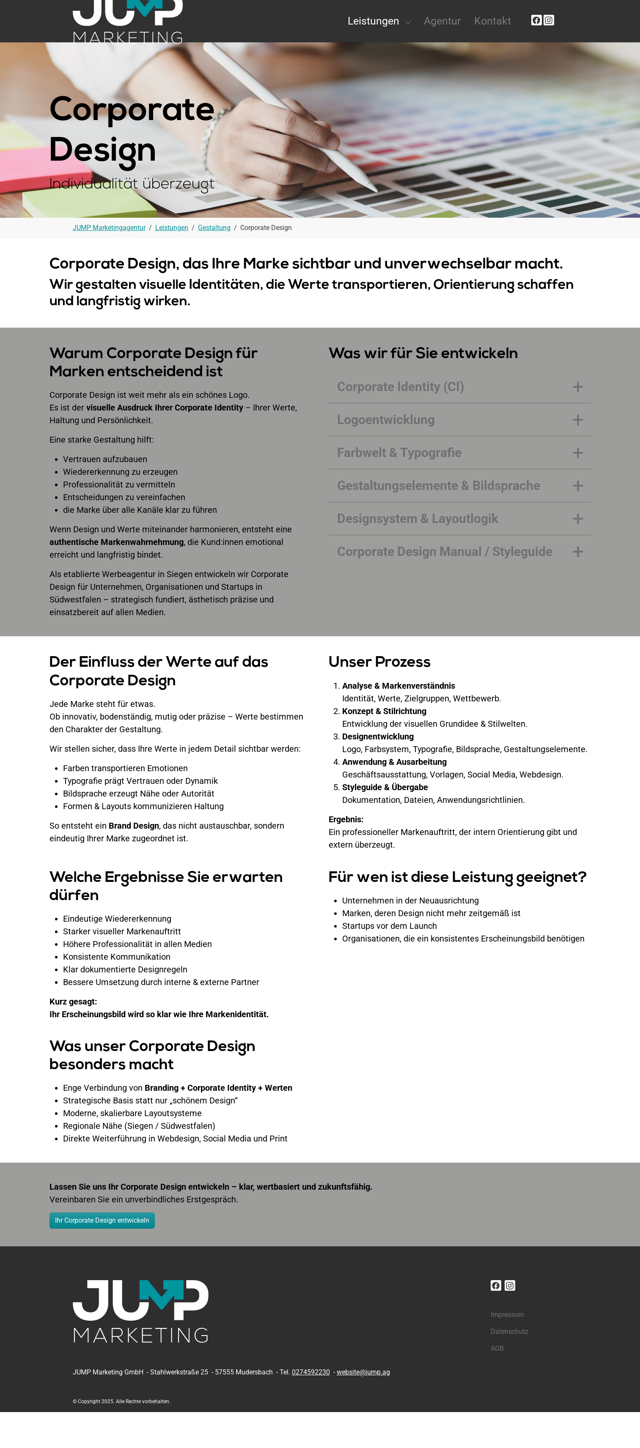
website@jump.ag (363, 1408)
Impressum (507, 1351)
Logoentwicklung (386, 455)
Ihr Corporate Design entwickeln (102, 1256)
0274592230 (311, 1408)
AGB (497, 1384)
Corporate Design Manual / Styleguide (444, 587)
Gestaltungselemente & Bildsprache (438, 521)
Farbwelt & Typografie (399, 488)
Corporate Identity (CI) (400, 422)
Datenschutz (509, 1367)
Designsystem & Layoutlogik (417, 554)
